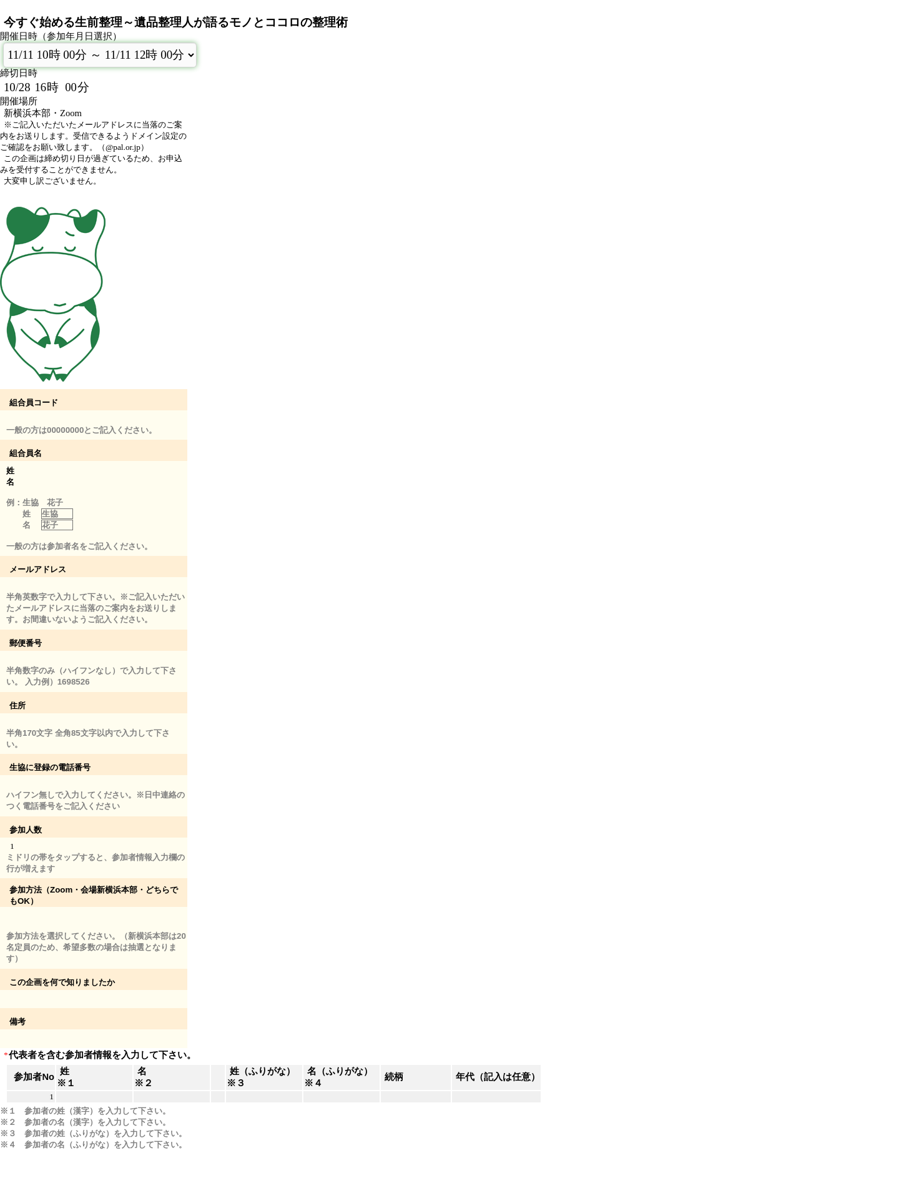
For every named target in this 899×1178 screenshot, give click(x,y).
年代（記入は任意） (498, 1077)
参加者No (34, 1077)
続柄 (394, 1077)
